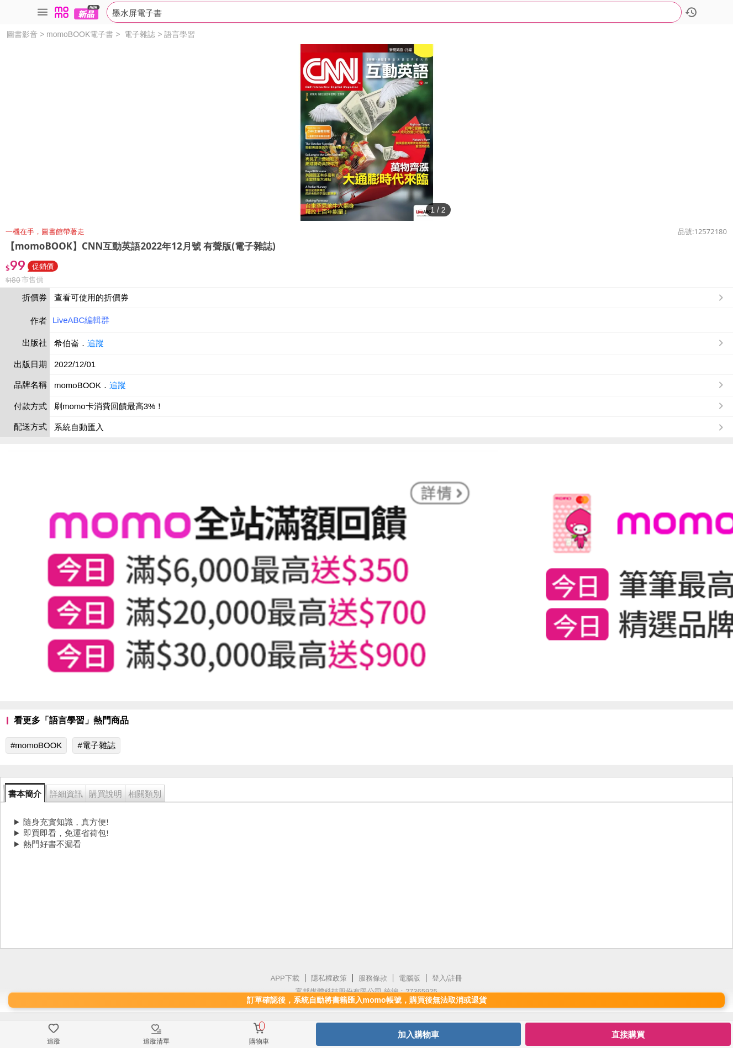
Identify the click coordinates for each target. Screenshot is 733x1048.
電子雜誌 (139, 34)
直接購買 (628, 1034)
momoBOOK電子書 (79, 34)
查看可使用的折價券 (390, 298)
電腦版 (409, 978)
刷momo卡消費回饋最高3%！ (109, 406)
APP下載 (285, 978)
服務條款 (372, 978)
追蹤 (95, 343)
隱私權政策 (329, 978)
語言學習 (179, 34)
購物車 (259, 1041)
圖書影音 (22, 34)
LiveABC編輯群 (80, 320)
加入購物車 (418, 1034)
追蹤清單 (156, 1041)
